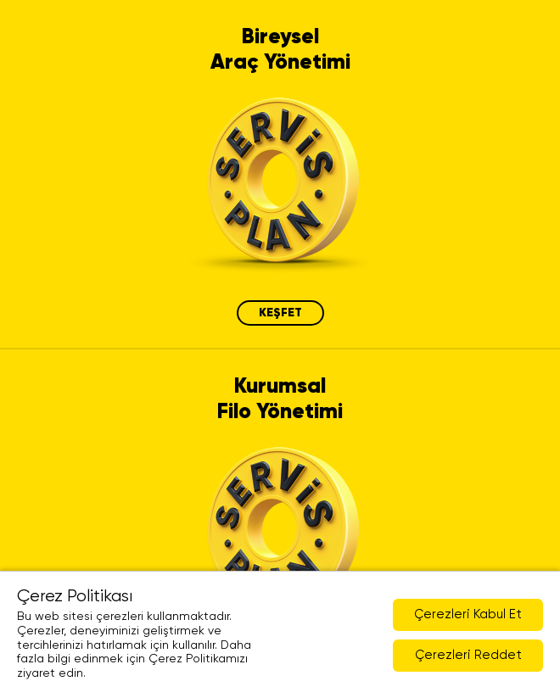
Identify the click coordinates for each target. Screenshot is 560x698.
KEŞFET (280, 313)
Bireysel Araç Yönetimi (280, 50)
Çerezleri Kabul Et (468, 614)
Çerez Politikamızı (198, 659)
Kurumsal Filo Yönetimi (280, 400)
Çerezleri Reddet (468, 655)
